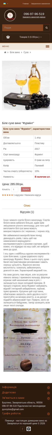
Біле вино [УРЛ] (15, 52)
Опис (27, 205)
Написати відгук (33, 195)
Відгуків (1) (27, 212)
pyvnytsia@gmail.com (13, 409)
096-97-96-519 (9, 406)
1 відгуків (18, 195)
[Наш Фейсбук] (22, 428)
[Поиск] (46, 27)
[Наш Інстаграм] (28, 428)
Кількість (6, 189)
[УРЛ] (5, 52)
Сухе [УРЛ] (26, 52)
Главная (26, 3)
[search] (22, 27)
